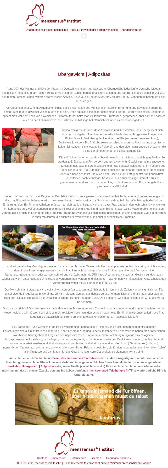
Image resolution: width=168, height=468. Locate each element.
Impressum (58, 458)
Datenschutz (78, 458)
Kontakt (42, 458)
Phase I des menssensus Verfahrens (75, 358)
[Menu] (84, 36)
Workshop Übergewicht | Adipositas (31, 366)
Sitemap (96, 458)
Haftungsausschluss (118, 458)
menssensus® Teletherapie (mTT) (111, 370)
